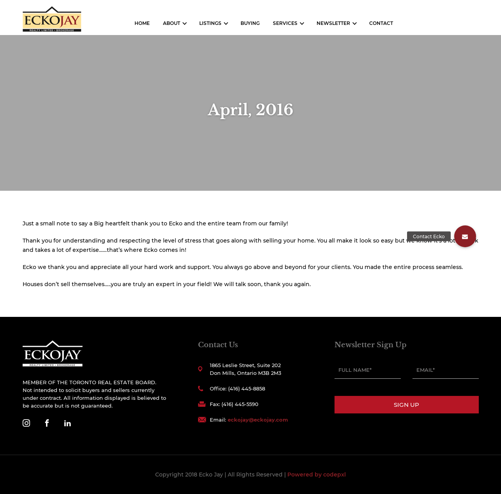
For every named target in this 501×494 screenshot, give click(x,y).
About (171, 23)
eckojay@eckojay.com (258, 420)
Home (142, 23)
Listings (210, 23)
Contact (381, 23)
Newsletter (333, 23)
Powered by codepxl (316, 474)
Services (285, 23)
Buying (250, 23)
